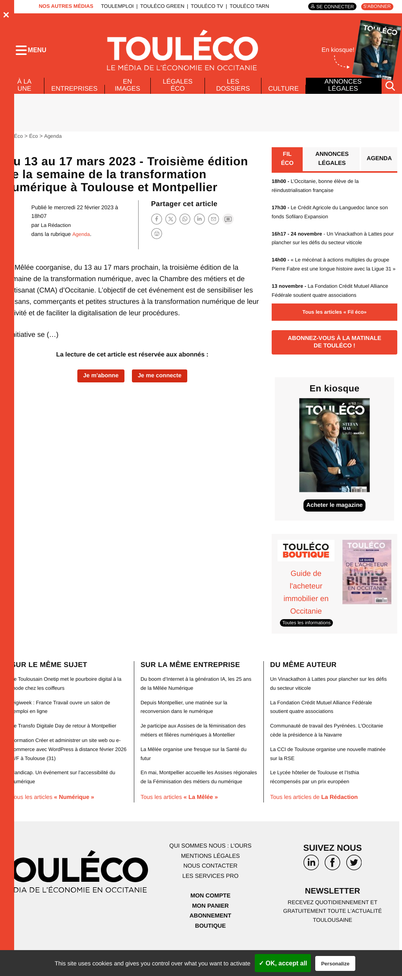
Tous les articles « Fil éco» (334, 327)
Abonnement (210, 941)
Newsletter (332, 918)
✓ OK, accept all (283, 963)
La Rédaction (57, 231)
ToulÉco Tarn (245, 6)
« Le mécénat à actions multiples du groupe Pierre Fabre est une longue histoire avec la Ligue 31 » (334, 275)
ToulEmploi (113, 6)
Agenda (55, 142)
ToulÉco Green (159, 6)
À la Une (23, 91)
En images (129, 91)
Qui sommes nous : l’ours (210, 871)
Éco (35, 142)
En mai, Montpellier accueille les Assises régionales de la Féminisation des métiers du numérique (195, 798)
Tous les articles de (317, 814)
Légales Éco (178, 91)
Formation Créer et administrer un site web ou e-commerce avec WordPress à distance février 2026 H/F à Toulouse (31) (69, 767)
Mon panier (210, 931)
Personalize (335, 964)
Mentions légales (210, 881)
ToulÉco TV (203, 6)
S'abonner (375, 6)
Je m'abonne (98, 381)
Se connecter (330, 6)
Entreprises (75, 95)
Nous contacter (210, 891)
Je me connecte (161, 381)
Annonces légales (343, 91)
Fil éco (287, 165)
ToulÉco (14, 142)
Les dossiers (232, 91)
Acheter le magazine (334, 524)
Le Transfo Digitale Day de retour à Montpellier (67, 743)
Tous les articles (56, 814)
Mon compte (210, 921)
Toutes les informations (309, 641)
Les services (210, 901)
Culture (283, 95)
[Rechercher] (390, 92)
